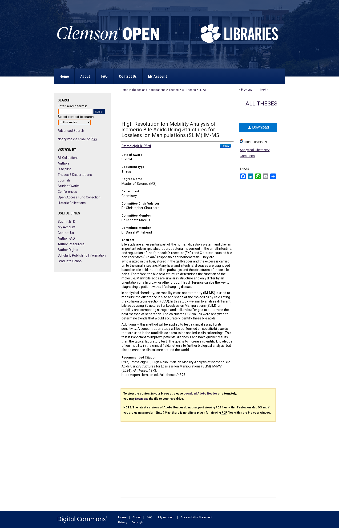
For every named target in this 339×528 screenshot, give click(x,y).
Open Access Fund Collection (79, 197)
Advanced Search (71, 131)
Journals (64, 180)
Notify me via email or (77, 139)
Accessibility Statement (196, 517)
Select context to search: (76, 117)
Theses (174, 90)
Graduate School (70, 261)
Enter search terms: (72, 106)
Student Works (69, 186)
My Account (66, 227)
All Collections (68, 158)
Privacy (122, 522)
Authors (64, 163)
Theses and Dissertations (148, 90)
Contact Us (66, 233)
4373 (202, 90)
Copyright (137, 522)
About (136, 517)
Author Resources (71, 244)
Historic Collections (72, 203)
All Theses (189, 90)
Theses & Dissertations (75, 175)
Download (258, 127)
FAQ (149, 517)
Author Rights (68, 250)
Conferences (67, 191)
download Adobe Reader (200, 393)
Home (124, 90)
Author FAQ (66, 238)
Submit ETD (66, 221)
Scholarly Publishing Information (82, 255)
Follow (225, 145)
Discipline (65, 169)
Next (263, 89)
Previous (246, 89)
